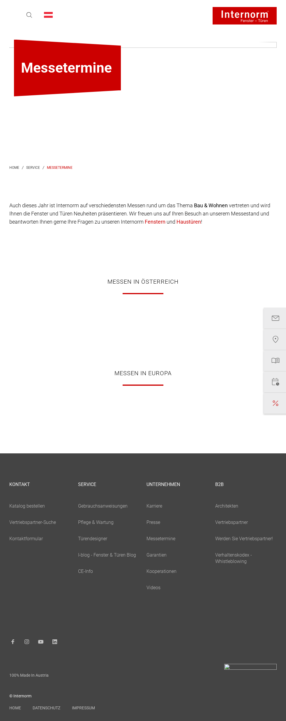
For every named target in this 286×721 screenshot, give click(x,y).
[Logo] (245, 15)
